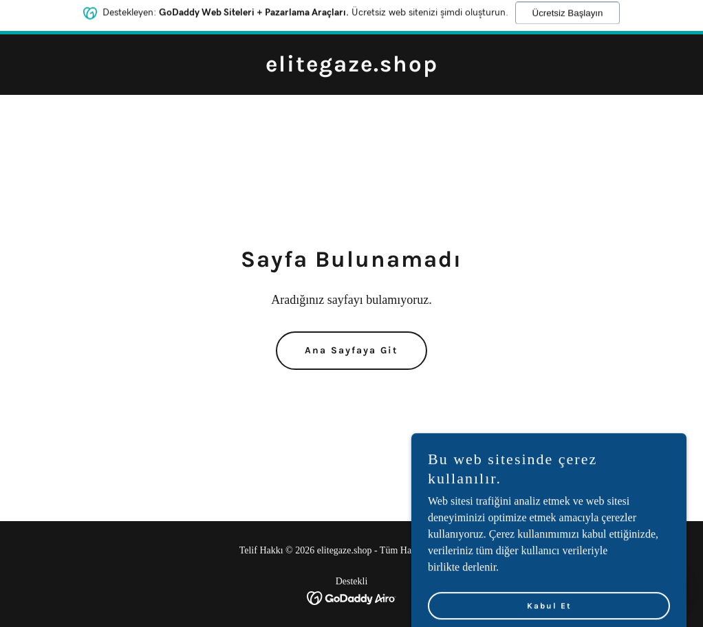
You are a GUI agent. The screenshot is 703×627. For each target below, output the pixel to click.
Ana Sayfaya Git (351, 350)
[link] (352, 68)
